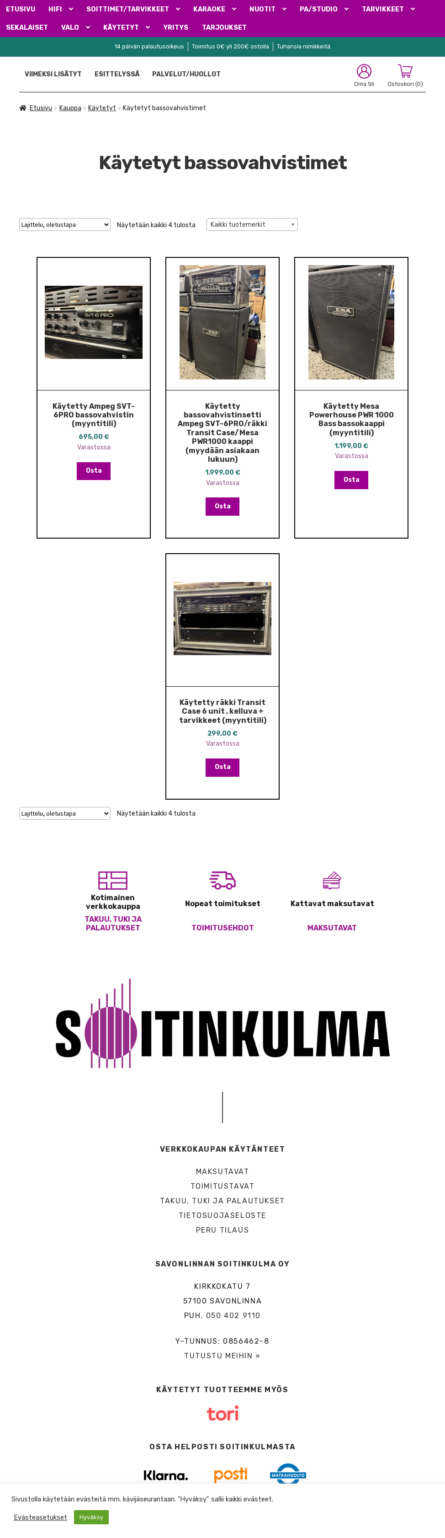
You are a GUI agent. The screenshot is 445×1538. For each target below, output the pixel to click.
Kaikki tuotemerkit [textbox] (238, 225)
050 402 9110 (233, 1315)
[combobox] (252, 224)
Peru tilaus (222, 1230)
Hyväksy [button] (91, 1517)
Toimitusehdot (222, 928)
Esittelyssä (117, 74)
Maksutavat (332, 928)
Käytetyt (121, 28)
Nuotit (262, 9)
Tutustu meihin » (222, 1355)
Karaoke (209, 9)
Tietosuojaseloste (222, 1215)
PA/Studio (319, 9)
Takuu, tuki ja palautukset (113, 923)
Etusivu (20, 9)
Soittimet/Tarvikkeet (127, 9)
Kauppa (70, 108)
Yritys (175, 28)
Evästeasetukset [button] (40, 1517)
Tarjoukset (224, 28)
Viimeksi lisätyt (53, 74)
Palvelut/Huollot (186, 74)
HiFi (55, 9)
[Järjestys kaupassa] (65, 224)
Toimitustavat (223, 1186)
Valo (70, 28)
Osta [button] (94, 471)
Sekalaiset (27, 28)
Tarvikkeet (383, 9)
